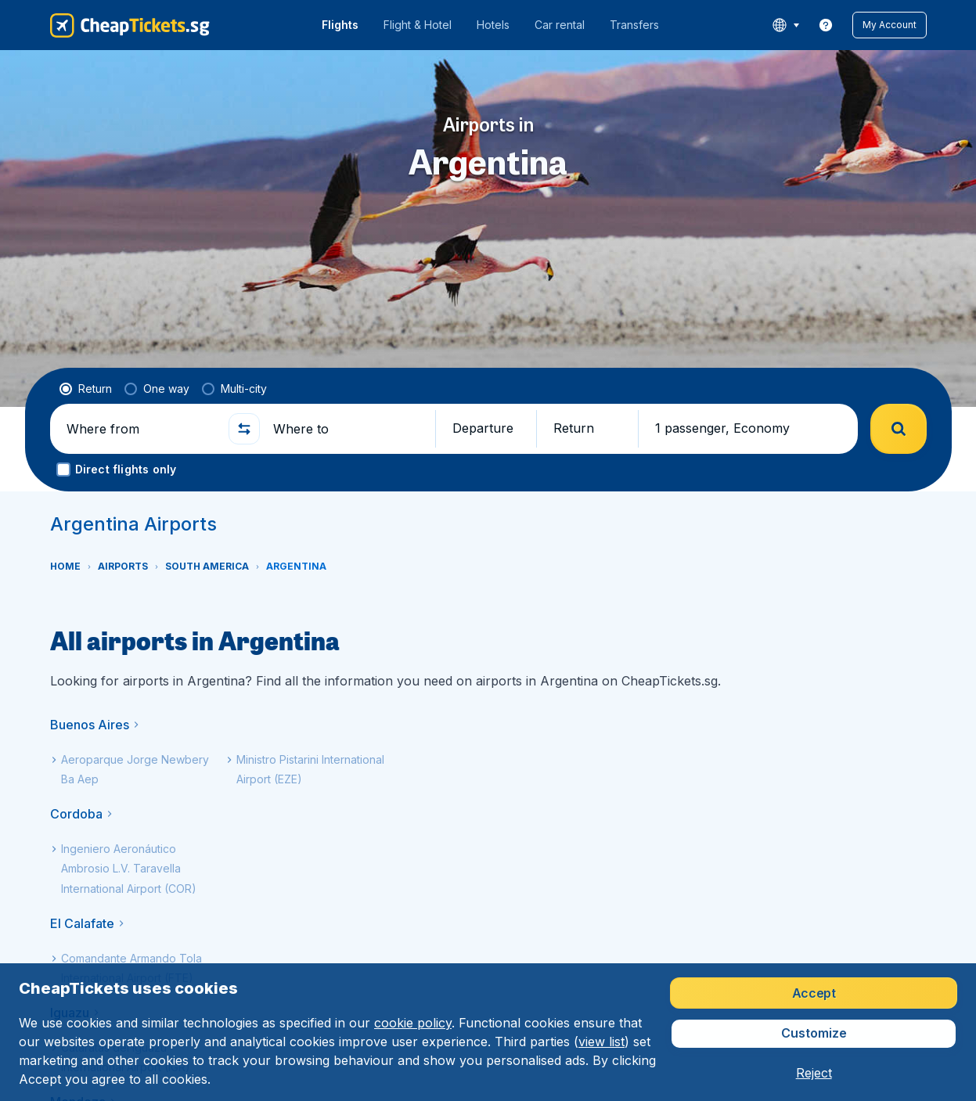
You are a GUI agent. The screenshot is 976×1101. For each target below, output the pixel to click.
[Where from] (140, 429)
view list (601, 1041)
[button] (889, 25)
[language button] (785, 25)
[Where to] (347, 429)
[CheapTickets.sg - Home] (130, 25)
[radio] (85, 389)
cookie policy (413, 1023)
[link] (826, 25)
